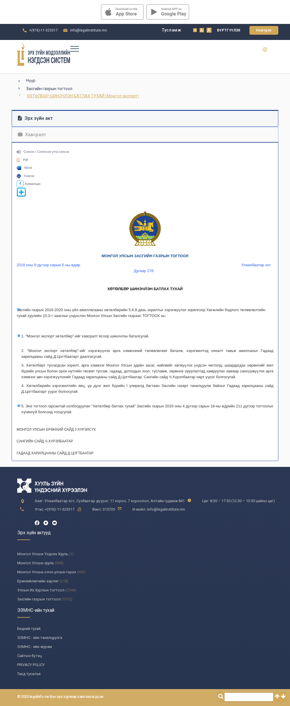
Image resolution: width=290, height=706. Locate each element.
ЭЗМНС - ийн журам (34, 646)
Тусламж (171, 30)
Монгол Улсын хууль (35, 563)
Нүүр (30, 80)
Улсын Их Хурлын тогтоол (40, 590)
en (269, 49)
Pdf (22, 160)
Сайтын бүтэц (29, 656)
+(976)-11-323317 (43, 30)
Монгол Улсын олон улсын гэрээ (46, 572)
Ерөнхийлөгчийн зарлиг (38, 581)
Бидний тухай (29, 628)
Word (24, 167)
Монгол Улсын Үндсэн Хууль (42, 554)
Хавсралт (32, 134)
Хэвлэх (25, 176)
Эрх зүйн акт (35, 118)
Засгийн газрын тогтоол (49, 88)
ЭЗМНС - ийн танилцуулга (39, 637)
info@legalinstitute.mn (88, 30)
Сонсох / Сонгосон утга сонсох (43, 151)
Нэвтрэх (264, 30)
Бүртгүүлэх (229, 30)
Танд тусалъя (29, 674)
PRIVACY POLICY (31, 665)
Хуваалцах (29, 183)
